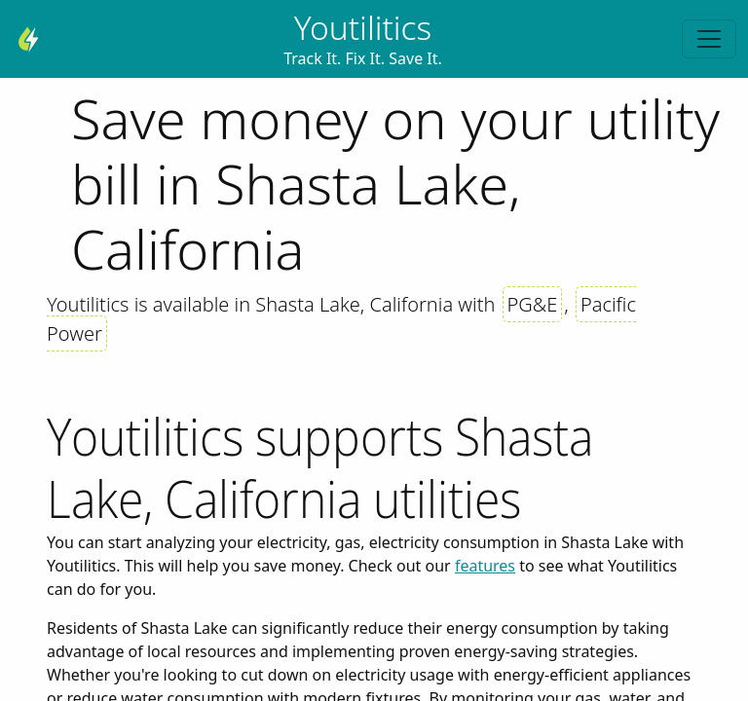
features (485, 565)
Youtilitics (363, 27)
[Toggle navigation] (709, 38)
